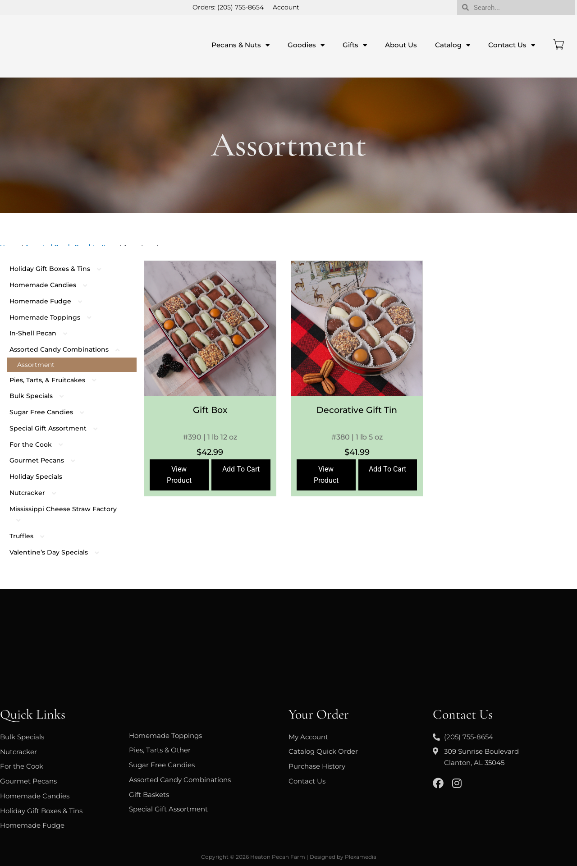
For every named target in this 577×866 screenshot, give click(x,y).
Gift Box (210, 410)
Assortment (36, 365)
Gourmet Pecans (46, 460)
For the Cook (40, 444)
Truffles (31, 536)
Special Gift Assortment (58, 428)
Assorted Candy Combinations (69, 349)
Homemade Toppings (55, 317)
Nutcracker (37, 493)
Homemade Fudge (50, 301)
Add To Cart (241, 469)
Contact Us (511, 45)
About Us (401, 45)
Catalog (452, 45)
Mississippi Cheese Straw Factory (63, 514)
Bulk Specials (41, 396)
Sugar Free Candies (51, 412)
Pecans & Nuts (240, 45)
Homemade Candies (52, 285)
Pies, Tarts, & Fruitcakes (57, 380)
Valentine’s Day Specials (58, 552)
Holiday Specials (35, 476)
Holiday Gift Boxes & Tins (59, 269)
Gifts (355, 45)
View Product (179, 475)
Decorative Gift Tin (356, 410)
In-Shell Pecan (43, 333)
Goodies (306, 45)
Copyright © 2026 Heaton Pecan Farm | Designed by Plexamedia (288, 856)
